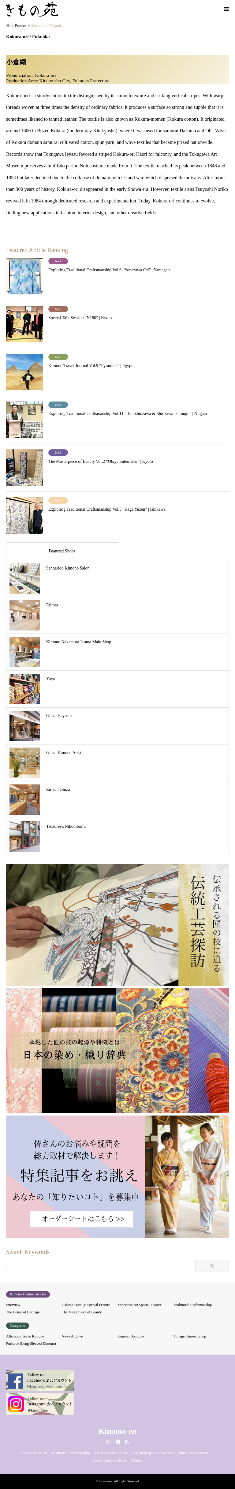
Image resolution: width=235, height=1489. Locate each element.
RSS (127, 1442)
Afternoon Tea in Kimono (25, 1336)
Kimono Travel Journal (194, 1453)
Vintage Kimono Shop (189, 1336)
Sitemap (137, 1460)
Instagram (108, 1442)
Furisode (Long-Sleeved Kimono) (31, 1343)
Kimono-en (117, 1431)
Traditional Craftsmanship (192, 1305)
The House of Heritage (23, 1312)
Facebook (117, 1442)
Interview (13, 1305)
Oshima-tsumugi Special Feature (86, 1305)
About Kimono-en (33, 1453)
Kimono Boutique (131, 1336)
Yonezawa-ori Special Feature (140, 1305)
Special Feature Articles (109, 1460)
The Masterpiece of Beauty (82, 1312)
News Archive (72, 1336)
